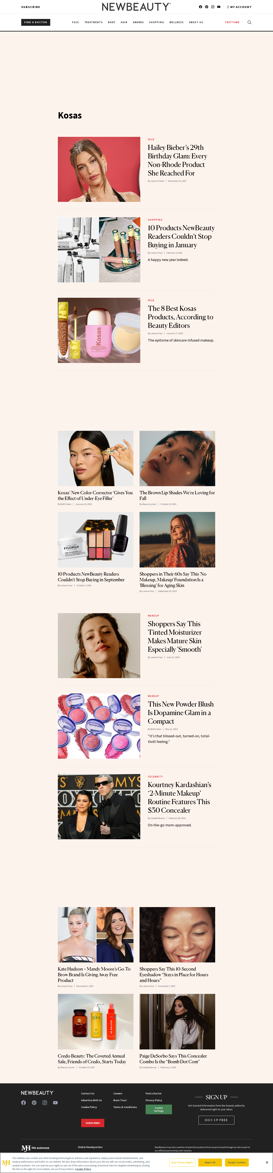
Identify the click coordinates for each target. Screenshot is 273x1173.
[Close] (267, 1162)
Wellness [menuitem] (176, 22)
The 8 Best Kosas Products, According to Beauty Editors (180, 317)
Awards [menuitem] (138, 22)
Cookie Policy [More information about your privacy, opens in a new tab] (83, 1169)
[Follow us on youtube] (218, 6)
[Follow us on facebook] (200, 6)
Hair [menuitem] (124, 22)
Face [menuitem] (75, 22)
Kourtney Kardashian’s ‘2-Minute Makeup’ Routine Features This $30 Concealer (179, 797)
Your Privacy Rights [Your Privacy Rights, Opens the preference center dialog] (182, 1162)
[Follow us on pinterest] (206, 6)
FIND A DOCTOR (35, 22)
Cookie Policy (89, 1107)
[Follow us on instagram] (212, 6)
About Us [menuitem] (196, 22)
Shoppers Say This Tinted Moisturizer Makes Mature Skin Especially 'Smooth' (175, 636)
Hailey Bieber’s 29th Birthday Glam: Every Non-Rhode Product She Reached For (177, 160)
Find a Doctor (154, 1093)
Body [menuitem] (111, 22)
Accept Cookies (237, 1162)
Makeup (153, 615)
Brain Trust (120, 1100)
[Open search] (249, 22)
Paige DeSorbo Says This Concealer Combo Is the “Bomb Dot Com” (173, 1058)
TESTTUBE (232, 22)
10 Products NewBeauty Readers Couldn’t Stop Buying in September (91, 576)
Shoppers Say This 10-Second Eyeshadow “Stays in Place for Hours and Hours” (174, 974)
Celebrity (155, 776)
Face (151, 139)
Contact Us (87, 1093)
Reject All (210, 1162)
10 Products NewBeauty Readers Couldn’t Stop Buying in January (181, 236)
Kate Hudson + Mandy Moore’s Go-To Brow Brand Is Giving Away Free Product (94, 974)
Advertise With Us (91, 1100)
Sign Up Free (216, 1120)
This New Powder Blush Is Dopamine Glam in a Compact (181, 712)
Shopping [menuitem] (156, 22)
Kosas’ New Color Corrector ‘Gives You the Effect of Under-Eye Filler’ (95, 495)
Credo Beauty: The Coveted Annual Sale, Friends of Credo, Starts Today (92, 1058)
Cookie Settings (159, 1109)
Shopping (155, 219)
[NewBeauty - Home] (136, 7)
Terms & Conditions (125, 1107)
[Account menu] (239, 7)
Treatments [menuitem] (93, 22)
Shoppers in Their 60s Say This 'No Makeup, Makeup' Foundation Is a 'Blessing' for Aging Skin (173, 579)
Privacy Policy (154, 1100)
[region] (136, 1163)
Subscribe (30, 7)
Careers (117, 1093)
